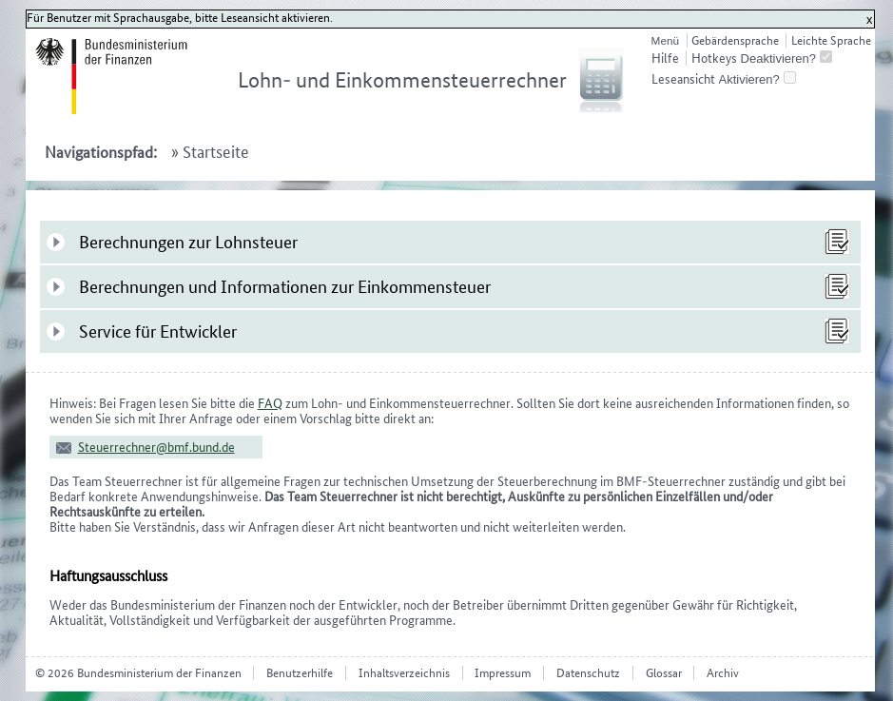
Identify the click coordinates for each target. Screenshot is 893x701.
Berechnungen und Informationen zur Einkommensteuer (285, 287)
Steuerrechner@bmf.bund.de (156, 447)
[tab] (451, 242)
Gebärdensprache (735, 40)
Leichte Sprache (831, 40)
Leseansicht (683, 79)
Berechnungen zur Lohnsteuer (188, 242)
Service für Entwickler (158, 331)
